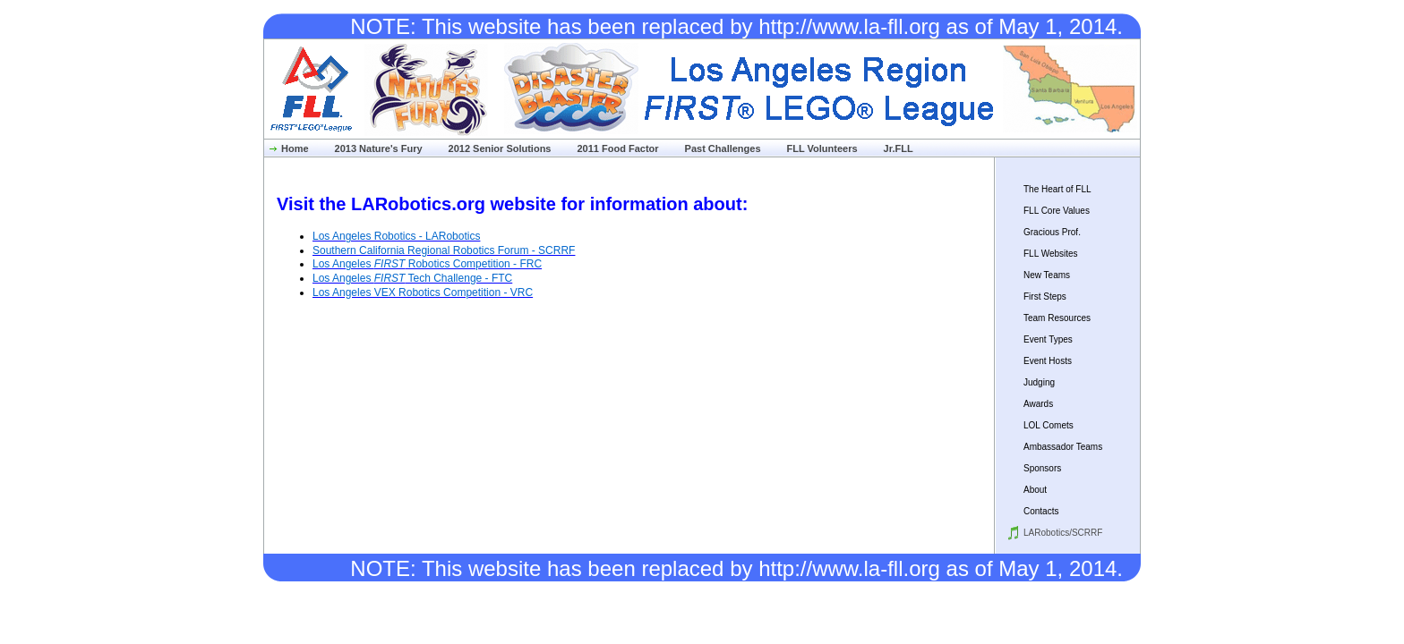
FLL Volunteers (822, 148)
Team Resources (1057, 318)
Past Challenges (723, 148)
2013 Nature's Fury (379, 148)
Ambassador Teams (1062, 447)
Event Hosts (1047, 361)
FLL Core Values (1056, 211)
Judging (1039, 382)
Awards (1038, 404)
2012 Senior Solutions (500, 148)
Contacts (1040, 511)
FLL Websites (1050, 253)
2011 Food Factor (617, 148)
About (1035, 490)
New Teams (1046, 275)
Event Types (1048, 339)
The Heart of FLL (1057, 189)
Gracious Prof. (1052, 232)
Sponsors (1042, 468)
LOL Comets (1048, 425)
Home (295, 148)
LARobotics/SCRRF (1062, 533)
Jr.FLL (898, 148)
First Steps (1044, 296)
